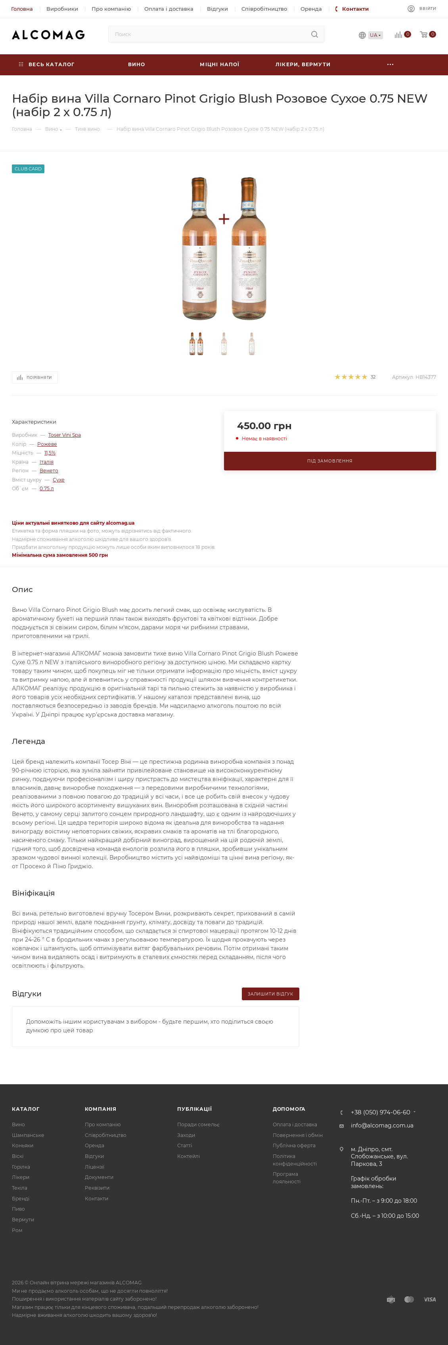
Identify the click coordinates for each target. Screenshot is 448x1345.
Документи (99, 1177)
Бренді (20, 1199)
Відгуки (94, 1156)
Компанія (101, 1109)
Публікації (194, 1109)
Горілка (21, 1167)
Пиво (18, 1209)
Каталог (26, 1109)
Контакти (96, 1199)
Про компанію (103, 1124)
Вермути (23, 1220)
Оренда (94, 1145)
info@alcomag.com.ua (382, 1125)
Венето (49, 471)
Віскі (17, 1156)
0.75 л (47, 488)
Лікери (20, 1177)
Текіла (19, 1188)
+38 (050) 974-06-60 (380, 1113)
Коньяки (22, 1145)
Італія (47, 462)
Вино (18, 1124)
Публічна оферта (294, 1145)
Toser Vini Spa (64, 435)
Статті (184, 1145)
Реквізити (97, 1188)
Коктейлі (188, 1156)
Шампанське (28, 1135)
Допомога (289, 1109)
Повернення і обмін (298, 1135)
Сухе (59, 480)
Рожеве (47, 444)
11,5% (50, 453)
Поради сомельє (198, 1124)
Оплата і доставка (295, 1124)
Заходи (186, 1135)
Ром (17, 1230)
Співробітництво (105, 1135)
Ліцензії (94, 1167)
